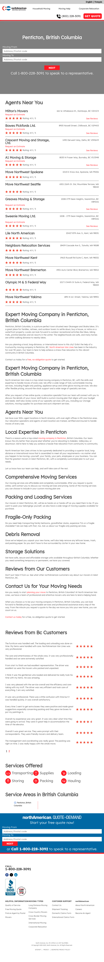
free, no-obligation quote (39, 359)
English (89, 2)
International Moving (37, 923)
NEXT (52, 67)
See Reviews (92, 118)
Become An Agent (82, 913)
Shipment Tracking (60, 909)
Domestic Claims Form (61, 913)
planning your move (36, 592)
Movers (8, 917)
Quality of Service (12, 905)
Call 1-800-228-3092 (29, 849)
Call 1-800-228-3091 (27, 73)
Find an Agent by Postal (15, 913)
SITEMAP (38, 950)
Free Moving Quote (13, 909)
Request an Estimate (15, 114)
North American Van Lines (61, 347)
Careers (78, 909)
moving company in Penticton (52, 438)
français (98, 2)
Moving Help (64, 8)
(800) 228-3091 (71, 16)
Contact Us (56, 905)
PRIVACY (46, 950)
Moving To (8, 55)
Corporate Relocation (89, 8)
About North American (84, 905)
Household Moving (41, 8)
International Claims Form (63, 917)
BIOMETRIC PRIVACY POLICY (60, 950)
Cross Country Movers (38, 912)
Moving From (10, 46)
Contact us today (13, 617)
